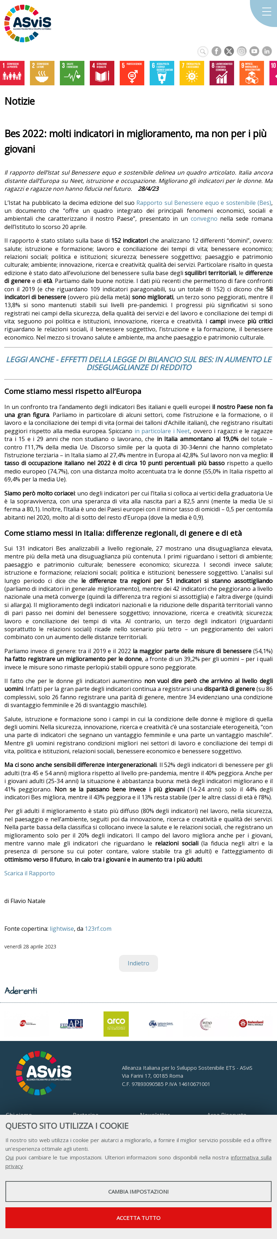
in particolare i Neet (162, 431)
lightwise (62, 929)
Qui (9, 1157)
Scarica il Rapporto (29, 873)
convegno (204, 219)
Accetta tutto (138, 1217)
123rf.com (98, 929)
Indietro (138, 963)
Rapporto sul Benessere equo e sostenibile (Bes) (203, 203)
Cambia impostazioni (138, 1191)
